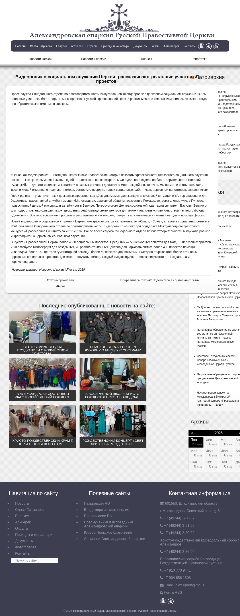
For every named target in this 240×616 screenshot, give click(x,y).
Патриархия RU (97, 503)
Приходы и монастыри (115, 46)
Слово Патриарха (41, 46)
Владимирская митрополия (106, 510)
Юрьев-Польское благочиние (108, 532)
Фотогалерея (171, 46)
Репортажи (199, 59)
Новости (20, 46)
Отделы (92, 46)
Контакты (189, 46)
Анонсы (146, 59)
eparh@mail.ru (190, 585)
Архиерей (77, 46)
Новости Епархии (93, 59)
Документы (140, 46)
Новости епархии (24, 269)
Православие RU (98, 516)
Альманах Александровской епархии (114, 539)
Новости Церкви (40, 59)
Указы (155, 46)
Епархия (61, 46)
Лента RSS (173, 592)
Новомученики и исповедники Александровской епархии (108, 524)
